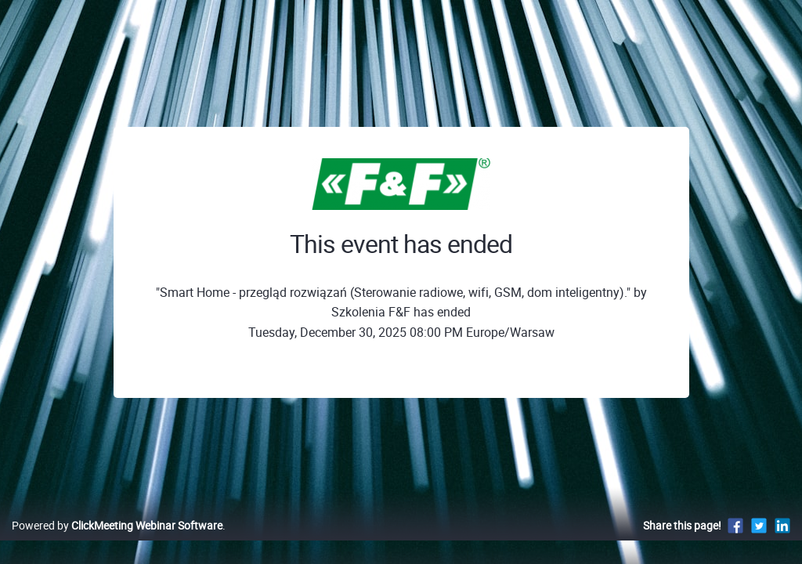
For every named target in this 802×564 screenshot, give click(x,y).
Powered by (117, 541)
